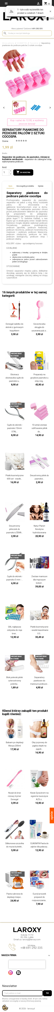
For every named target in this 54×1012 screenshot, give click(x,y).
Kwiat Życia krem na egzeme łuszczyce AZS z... (39, 796)
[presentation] (27, 964)
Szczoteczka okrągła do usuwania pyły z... (39, 327)
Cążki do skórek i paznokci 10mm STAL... (14, 428)
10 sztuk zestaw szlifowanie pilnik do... (39, 428)
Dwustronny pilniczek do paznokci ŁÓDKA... (14, 529)
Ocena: (5, 141)
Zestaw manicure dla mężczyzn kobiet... (39, 579)
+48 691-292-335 (31, 947)
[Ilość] (5, 172)
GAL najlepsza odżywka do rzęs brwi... (14, 630)
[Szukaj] (27, 33)
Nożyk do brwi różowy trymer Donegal (14, 796)
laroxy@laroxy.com (31, 939)
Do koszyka (23, 172)
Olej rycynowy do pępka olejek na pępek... (39, 745)
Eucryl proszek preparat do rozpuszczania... (39, 897)
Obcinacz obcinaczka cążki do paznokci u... (14, 377)
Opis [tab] (10, 186)
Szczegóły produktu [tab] (25, 186)
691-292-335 (37, 28)
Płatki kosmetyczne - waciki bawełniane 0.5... (39, 630)
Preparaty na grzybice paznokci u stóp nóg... (39, 377)
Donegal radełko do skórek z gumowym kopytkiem (14, 327)
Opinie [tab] (40, 186)
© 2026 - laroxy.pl (27, 1008)
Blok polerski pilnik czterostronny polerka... (14, 680)
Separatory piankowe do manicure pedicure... (39, 680)
